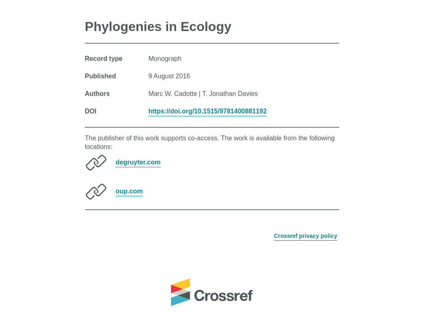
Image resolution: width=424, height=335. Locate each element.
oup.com (129, 191)
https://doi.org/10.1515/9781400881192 (208, 111)
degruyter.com (137, 162)
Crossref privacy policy (305, 236)
